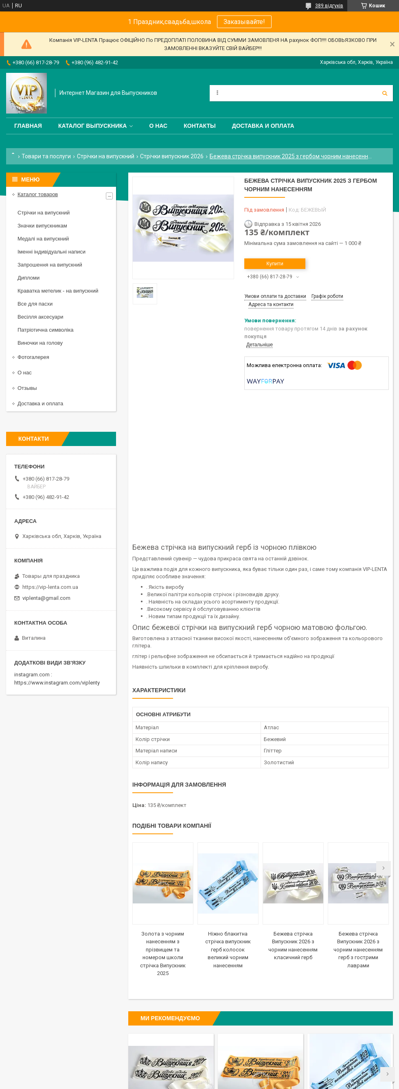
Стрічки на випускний (105, 156)
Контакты (199, 125)
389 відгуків (329, 6)
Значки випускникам (42, 226)
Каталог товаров (38, 194)
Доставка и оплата (263, 125)
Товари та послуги (46, 156)
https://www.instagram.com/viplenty (57, 683)
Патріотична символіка (45, 330)
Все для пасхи (35, 304)
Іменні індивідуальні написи (52, 252)
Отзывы (27, 388)
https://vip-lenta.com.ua (50, 587)
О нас (158, 125)
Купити (274, 263)
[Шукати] (385, 93)
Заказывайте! (244, 22)
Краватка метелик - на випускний (58, 291)
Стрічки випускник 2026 (172, 156)
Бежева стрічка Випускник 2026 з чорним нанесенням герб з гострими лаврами (358, 950)
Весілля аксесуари (40, 317)
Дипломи (28, 278)
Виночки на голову (40, 343)
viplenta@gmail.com (46, 598)
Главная (28, 125)
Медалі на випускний (43, 239)
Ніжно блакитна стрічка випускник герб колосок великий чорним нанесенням (228, 950)
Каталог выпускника (92, 125)
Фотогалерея (33, 357)
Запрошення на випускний (50, 265)
